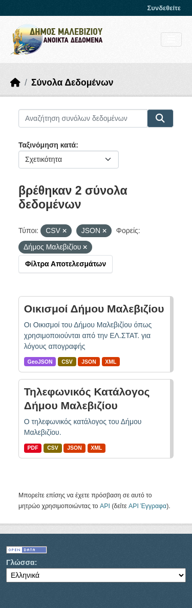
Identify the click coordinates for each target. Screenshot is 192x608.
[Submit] (160, 118)
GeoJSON (40, 362)
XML (110, 362)
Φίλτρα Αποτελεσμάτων (65, 264)
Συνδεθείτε (164, 8)
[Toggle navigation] (171, 39)
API (105, 506)
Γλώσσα (20, 562)
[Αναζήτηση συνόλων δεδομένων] (82, 118)
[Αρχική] (15, 82)
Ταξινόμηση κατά (47, 145)
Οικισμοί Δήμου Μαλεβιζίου (94, 309)
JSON (88, 362)
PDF (33, 448)
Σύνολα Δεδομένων (72, 82)
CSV (67, 362)
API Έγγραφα (147, 506)
